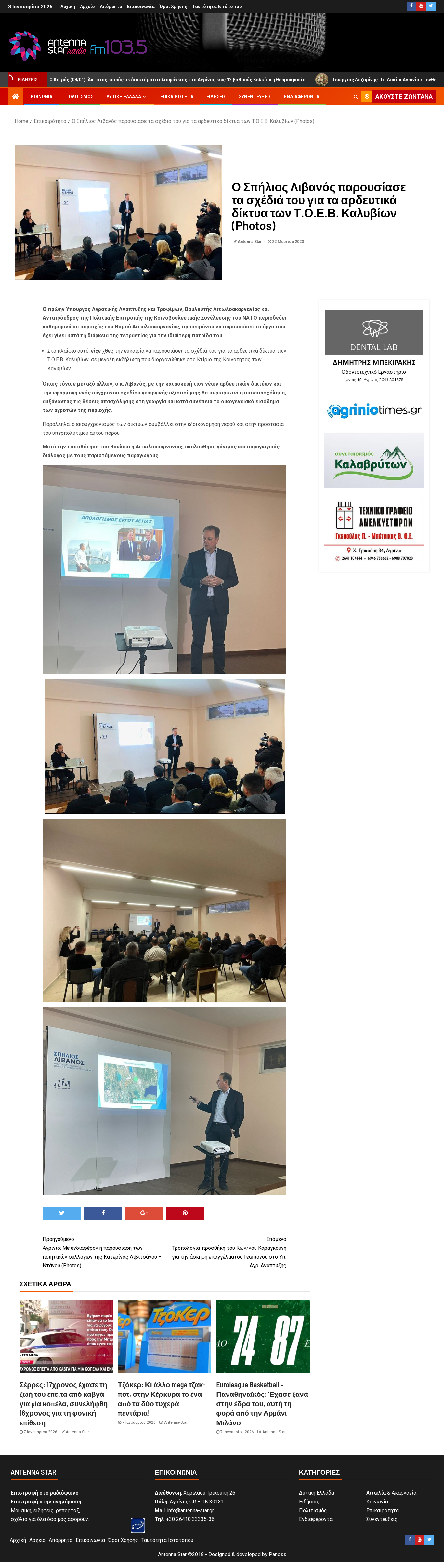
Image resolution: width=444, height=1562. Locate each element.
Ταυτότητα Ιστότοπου (217, 6)
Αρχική (67, 6)
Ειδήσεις (216, 96)
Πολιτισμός (79, 96)
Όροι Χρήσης (173, 6)
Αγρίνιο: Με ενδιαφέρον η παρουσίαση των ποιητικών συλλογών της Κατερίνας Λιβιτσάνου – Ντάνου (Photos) (103, 1252)
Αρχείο (87, 6)
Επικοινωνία (141, 6)
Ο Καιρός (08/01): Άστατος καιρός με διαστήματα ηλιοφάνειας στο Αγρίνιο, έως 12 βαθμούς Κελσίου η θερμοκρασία (176, 79)
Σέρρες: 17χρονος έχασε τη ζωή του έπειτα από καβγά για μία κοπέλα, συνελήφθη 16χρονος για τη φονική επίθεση (64, 1403)
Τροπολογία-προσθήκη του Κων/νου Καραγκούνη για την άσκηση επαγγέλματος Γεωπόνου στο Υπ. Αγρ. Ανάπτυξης (225, 1252)
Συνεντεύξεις (255, 96)
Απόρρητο (111, 6)
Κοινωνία (41, 96)
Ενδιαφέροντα (301, 96)
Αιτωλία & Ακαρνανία (391, 1493)
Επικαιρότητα (176, 96)
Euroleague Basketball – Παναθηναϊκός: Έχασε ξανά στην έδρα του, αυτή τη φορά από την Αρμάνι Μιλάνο (262, 1403)
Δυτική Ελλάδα (123, 96)
